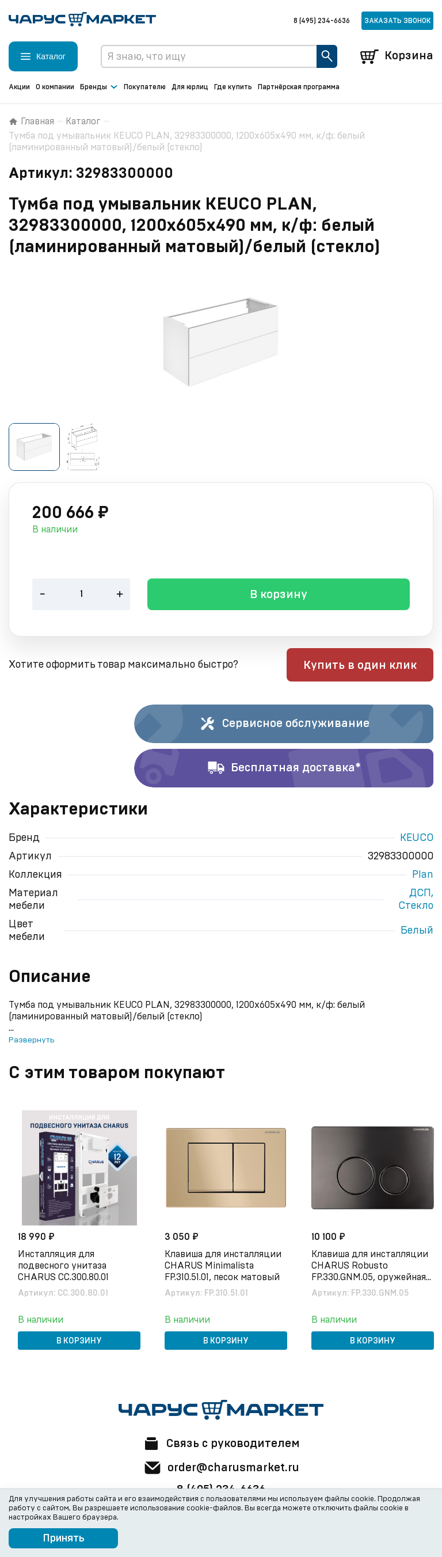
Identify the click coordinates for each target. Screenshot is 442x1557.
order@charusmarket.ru (221, 1468)
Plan (422, 875)
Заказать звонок (397, 20)
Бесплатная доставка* (284, 769)
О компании (55, 86)
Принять (64, 1538)
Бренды (99, 87)
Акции (19, 86)
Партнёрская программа (299, 86)
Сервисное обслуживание (284, 724)
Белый (417, 931)
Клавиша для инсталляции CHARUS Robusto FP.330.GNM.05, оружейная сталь (369, 1267)
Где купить (233, 86)
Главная (31, 121)
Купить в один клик (360, 666)
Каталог (83, 121)
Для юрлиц (190, 86)
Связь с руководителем (221, 1443)
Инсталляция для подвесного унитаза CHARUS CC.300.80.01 (63, 1266)
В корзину (278, 596)
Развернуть (31, 1041)
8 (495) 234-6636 (322, 20)
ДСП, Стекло (415, 900)
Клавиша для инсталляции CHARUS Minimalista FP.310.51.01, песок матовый (223, 1266)
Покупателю (145, 86)
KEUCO (416, 838)
